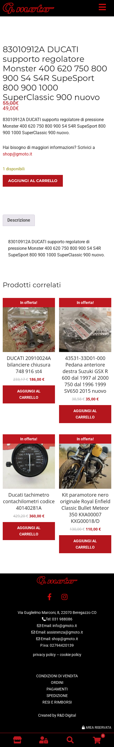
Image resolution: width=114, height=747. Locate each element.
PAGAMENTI (57, 689)
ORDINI (57, 682)
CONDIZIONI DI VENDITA (57, 676)
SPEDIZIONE (57, 695)
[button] (102, 8)
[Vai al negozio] (17, 740)
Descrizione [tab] (18, 220)
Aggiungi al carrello (32, 180)
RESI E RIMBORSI (57, 702)
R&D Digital (66, 715)
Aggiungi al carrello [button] (29, 394)
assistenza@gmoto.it (65, 632)
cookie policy (70, 654)
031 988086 (62, 619)
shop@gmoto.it (17, 154)
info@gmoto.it (65, 625)
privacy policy (44, 654)
